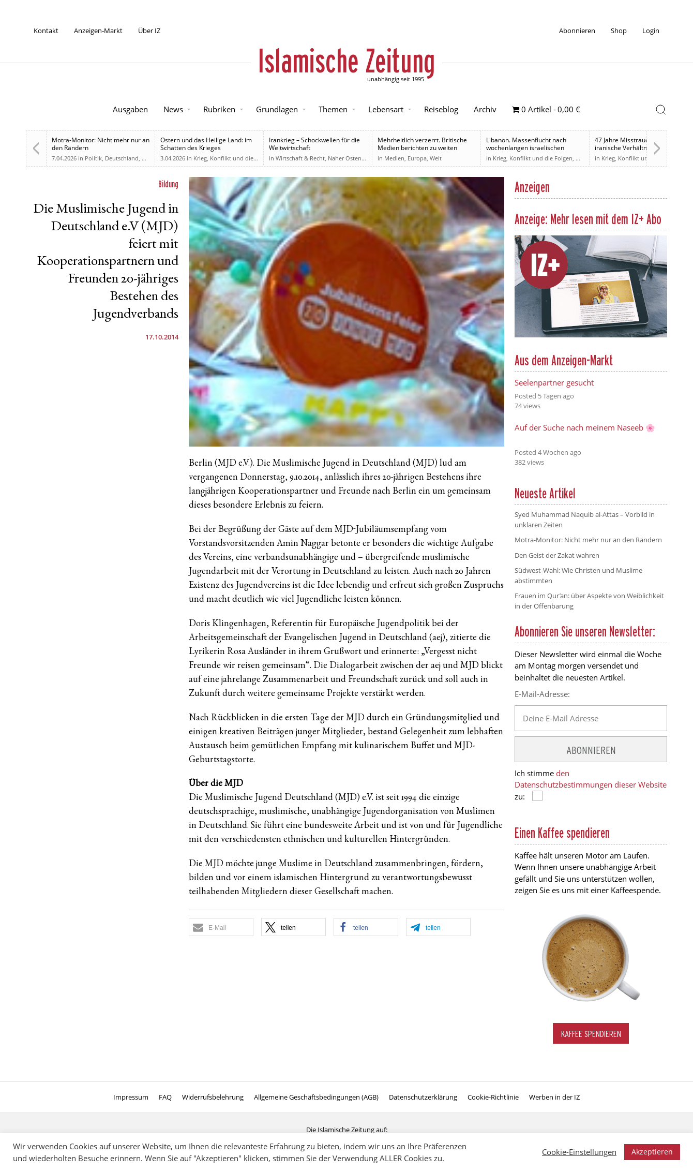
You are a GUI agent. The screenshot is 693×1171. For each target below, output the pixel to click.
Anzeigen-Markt (98, 30)
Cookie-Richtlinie (493, 1097)
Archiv (485, 109)
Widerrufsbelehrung (213, 1097)
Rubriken (219, 109)
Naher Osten (344, 158)
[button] (221, 927)
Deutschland (122, 158)
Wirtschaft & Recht (300, 158)
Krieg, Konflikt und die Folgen (233, 158)
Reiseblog (441, 109)
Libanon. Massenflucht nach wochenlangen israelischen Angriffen (526, 148)
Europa (417, 158)
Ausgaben (130, 109)
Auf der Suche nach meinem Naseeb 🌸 (585, 427)
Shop (619, 30)
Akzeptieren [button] (652, 1152)
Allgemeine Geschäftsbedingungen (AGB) (316, 1097)
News (173, 109)
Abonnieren (577, 30)
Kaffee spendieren (591, 1034)
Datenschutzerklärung (423, 1097)
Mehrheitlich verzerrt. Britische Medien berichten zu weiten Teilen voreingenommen (422, 148)
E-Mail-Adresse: (542, 694)
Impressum (130, 1097)
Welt (436, 158)
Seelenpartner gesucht (554, 382)
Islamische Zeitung (346, 60)
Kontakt (46, 30)
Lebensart (385, 109)
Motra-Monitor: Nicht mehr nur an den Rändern (100, 144)
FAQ (165, 1097)
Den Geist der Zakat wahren (557, 555)
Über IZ (149, 30)
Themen (333, 109)
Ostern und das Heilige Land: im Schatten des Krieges (206, 144)
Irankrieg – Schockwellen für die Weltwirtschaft (314, 144)
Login (650, 30)
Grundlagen (277, 109)
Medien (394, 158)
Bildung (168, 184)
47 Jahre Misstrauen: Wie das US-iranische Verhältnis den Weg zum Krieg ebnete (643, 148)
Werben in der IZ (554, 1097)
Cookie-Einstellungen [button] (579, 1152)
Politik (93, 158)
